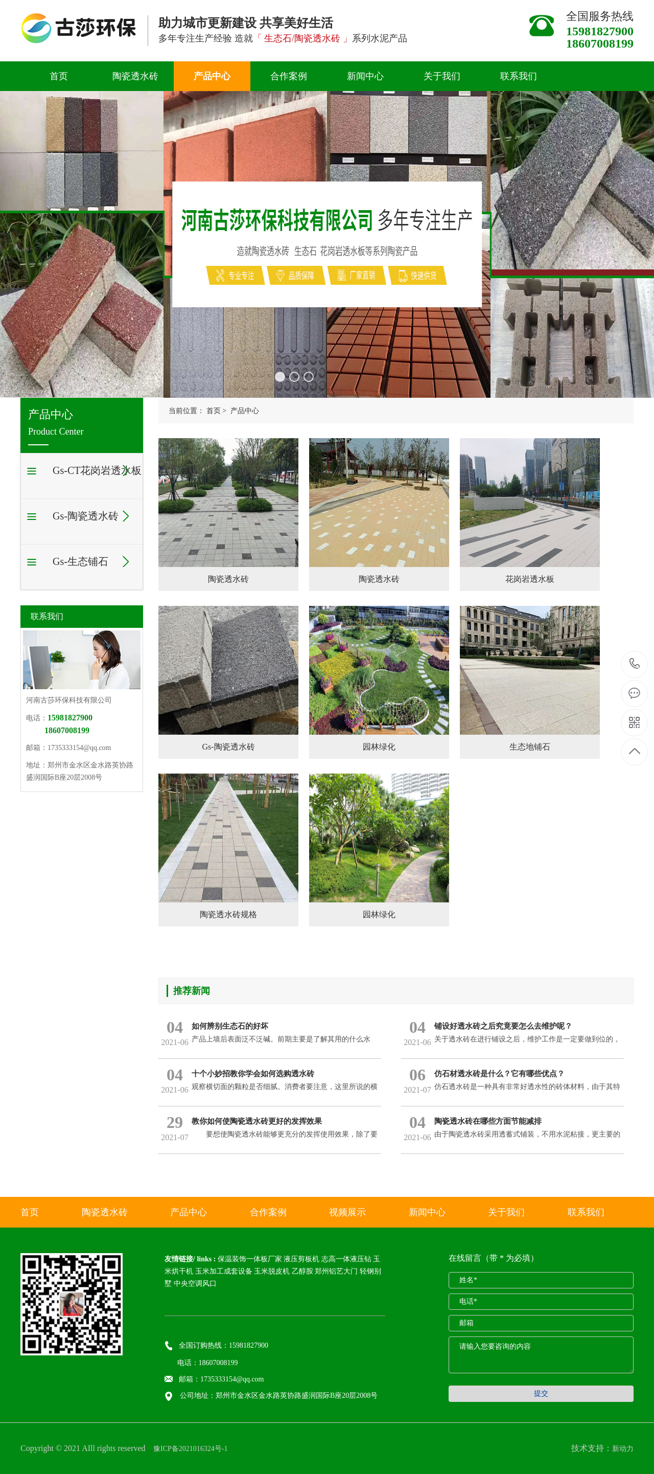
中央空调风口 (195, 1283)
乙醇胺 (302, 1271)
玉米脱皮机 (272, 1271)
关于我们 (442, 76)
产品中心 (212, 76)
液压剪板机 (301, 1259)
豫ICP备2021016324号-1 (190, 1449)
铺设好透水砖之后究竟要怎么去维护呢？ (503, 1026)
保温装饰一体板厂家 (250, 1259)
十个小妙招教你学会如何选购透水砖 (253, 1074)
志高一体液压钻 (346, 1259)
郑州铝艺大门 (336, 1271)
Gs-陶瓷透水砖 (86, 515)
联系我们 (518, 76)
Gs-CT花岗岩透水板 (97, 470)
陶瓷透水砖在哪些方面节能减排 (488, 1121)
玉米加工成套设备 (223, 1271)
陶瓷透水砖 (135, 76)
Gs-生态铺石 (80, 561)
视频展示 (347, 1212)
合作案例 (288, 76)
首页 (59, 76)
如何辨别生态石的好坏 (230, 1026)
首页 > (216, 411)
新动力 (623, 1449)
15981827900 (634, 664)
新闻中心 (365, 76)
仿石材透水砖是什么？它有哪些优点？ (499, 1074)
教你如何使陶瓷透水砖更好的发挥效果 (257, 1121)
